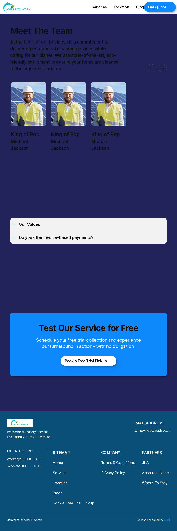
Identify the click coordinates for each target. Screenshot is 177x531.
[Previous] (151, 68)
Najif (167, 520)
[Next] (163, 68)
